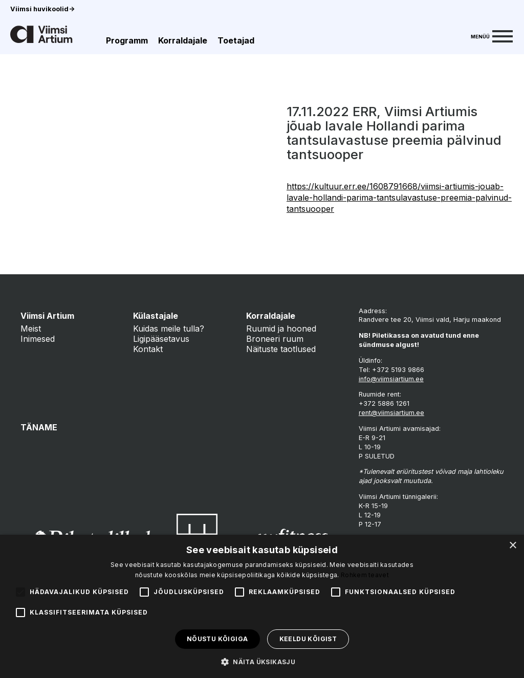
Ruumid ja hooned (281, 328)
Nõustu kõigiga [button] (217, 639)
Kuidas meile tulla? (168, 328)
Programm (127, 40)
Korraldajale (182, 40)
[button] (262, 661)
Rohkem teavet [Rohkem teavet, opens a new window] (365, 575)
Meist (30, 328)
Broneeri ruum (274, 339)
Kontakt (148, 349)
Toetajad (235, 40)
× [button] (512, 546)
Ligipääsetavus (161, 339)
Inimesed (37, 339)
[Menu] (491, 35)
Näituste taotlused (281, 349)
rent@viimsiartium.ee (391, 413)
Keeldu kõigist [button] (308, 639)
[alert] (262, 606)
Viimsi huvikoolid (42, 9)
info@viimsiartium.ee (391, 379)
